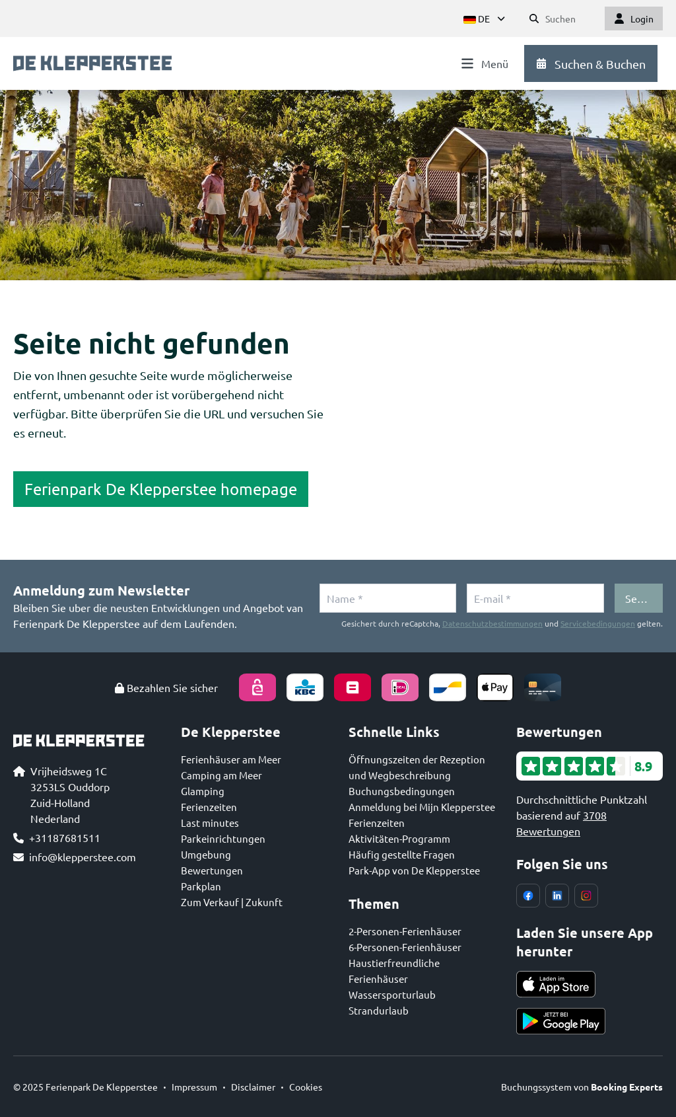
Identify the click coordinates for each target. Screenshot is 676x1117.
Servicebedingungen (597, 623)
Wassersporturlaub (392, 994)
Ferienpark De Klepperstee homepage (160, 488)
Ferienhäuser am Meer (231, 759)
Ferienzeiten (209, 806)
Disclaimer (253, 1087)
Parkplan (201, 886)
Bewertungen (212, 870)
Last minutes (210, 822)
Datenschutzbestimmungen (492, 623)
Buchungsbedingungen (402, 791)
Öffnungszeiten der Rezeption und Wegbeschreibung (417, 767)
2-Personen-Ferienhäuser (405, 931)
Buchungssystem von (582, 1087)
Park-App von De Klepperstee (414, 870)
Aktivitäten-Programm (399, 838)
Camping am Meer (221, 775)
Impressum (194, 1087)
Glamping (202, 791)
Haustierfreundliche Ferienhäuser (394, 970)
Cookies (305, 1087)
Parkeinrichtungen (223, 838)
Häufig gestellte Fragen (402, 854)
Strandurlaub (379, 1010)
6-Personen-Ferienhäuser (405, 947)
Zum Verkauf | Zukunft (232, 902)
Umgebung (206, 854)
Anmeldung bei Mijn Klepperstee (422, 806)
